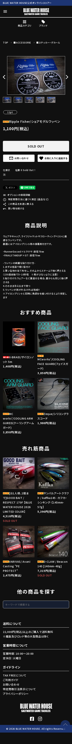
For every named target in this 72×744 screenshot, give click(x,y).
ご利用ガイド (10, 680)
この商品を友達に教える (18, 203)
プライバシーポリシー (16, 694)
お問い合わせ (19, 158)
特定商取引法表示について (19, 689)
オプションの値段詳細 (16, 194)
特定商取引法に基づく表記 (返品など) (26, 199)
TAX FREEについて (14, 675)
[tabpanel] (36, 75)
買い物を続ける (14, 208)
